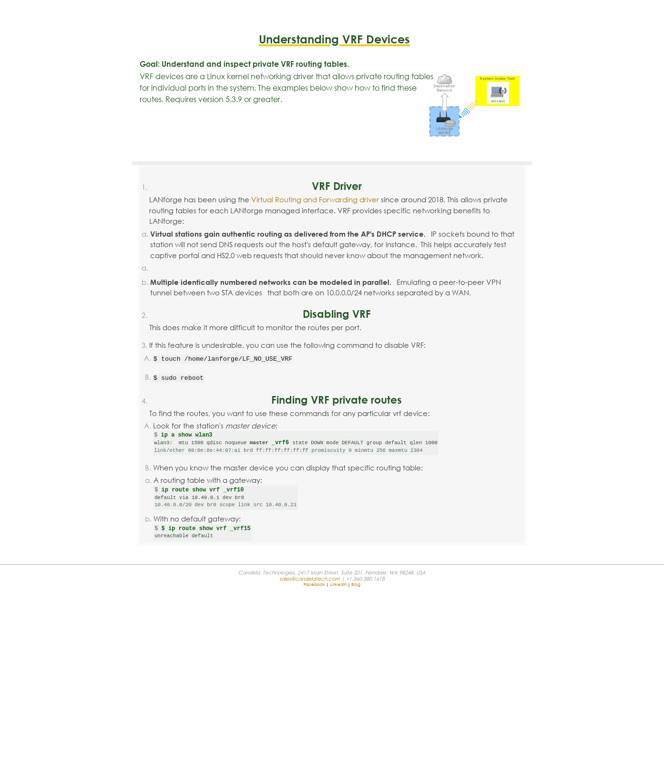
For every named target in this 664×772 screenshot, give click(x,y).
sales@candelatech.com (309, 578)
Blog (355, 584)
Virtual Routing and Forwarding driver (315, 199)
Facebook (314, 584)
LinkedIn (338, 584)
